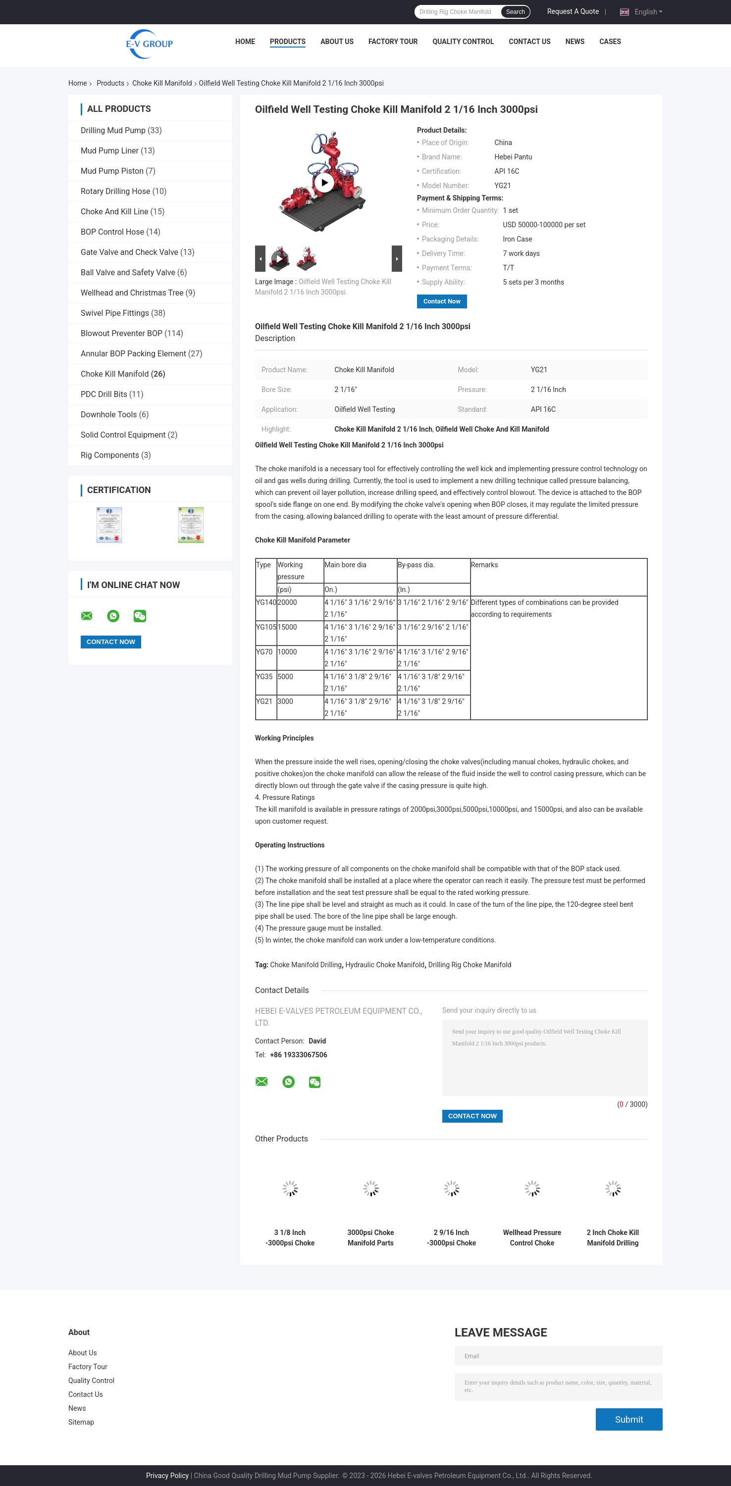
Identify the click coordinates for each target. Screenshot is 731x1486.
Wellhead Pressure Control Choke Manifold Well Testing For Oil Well (532, 1238)
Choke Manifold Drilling (306, 965)
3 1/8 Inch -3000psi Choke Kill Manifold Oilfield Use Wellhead (290, 1238)
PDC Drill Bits (104, 394)
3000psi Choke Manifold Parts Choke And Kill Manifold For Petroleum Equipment (370, 1238)
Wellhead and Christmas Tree (132, 292)
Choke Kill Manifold (162, 83)
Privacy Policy (167, 1476)
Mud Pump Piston (112, 171)
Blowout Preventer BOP (121, 333)
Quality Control (463, 42)
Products (288, 42)
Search (515, 11)
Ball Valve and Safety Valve (128, 272)
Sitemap (81, 1422)
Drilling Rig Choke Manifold (470, 965)
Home (245, 42)
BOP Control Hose (112, 232)
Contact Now (442, 301)
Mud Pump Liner (110, 150)
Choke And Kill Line (115, 211)
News (575, 42)
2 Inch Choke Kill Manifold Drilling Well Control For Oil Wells (613, 1238)
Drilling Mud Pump (113, 130)
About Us (337, 42)
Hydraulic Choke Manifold (385, 965)
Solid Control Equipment (123, 435)
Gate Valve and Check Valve (129, 252)
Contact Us (529, 42)
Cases (610, 42)
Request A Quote (573, 11)
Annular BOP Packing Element (133, 353)
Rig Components (110, 455)
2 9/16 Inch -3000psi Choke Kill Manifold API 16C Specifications (451, 1238)
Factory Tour (393, 42)
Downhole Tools (109, 414)
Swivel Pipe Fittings (115, 313)
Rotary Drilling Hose (116, 191)
